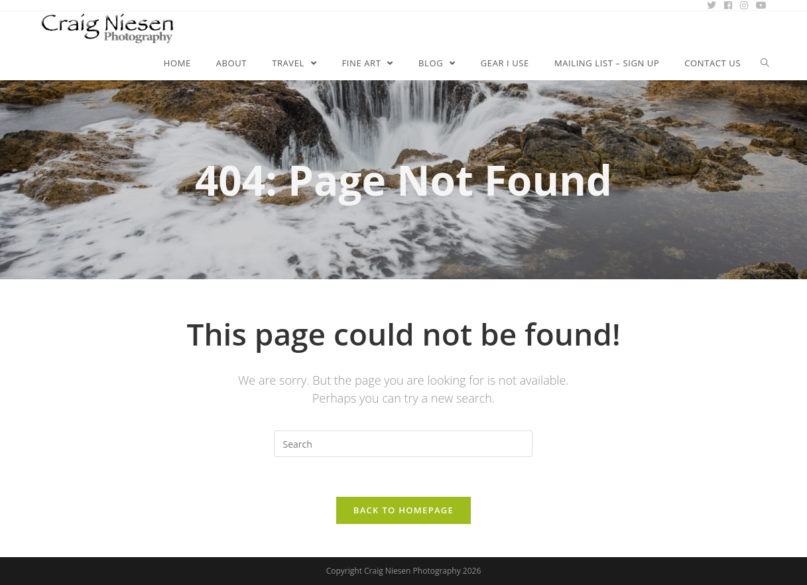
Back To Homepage (403, 510)
